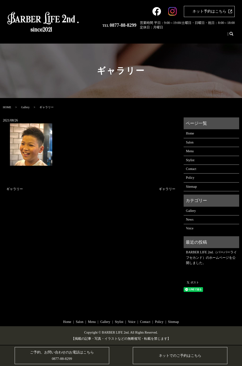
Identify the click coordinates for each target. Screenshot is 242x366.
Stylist (197, 36)
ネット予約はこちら (209, 11)
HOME (7, 107)
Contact (221, 36)
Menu (173, 36)
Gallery (185, 36)
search (231, 36)
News (190, 219)
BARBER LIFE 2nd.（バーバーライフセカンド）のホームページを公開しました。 (211, 257)
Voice (208, 36)
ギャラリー (14, 189)
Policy (190, 177)
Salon (162, 36)
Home (151, 36)
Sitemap (191, 186)
